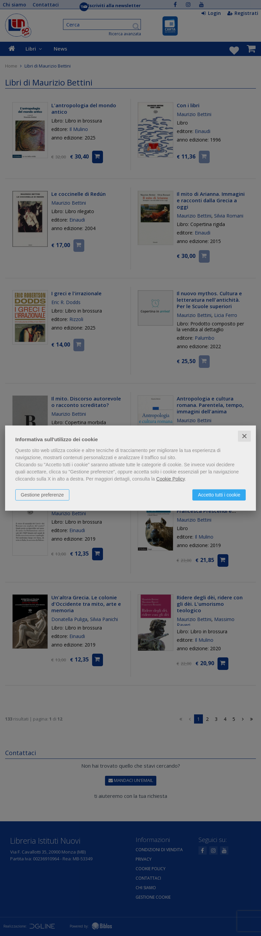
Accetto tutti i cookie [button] (219, 494)
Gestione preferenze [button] (42, 494)
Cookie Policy (170, 478)
